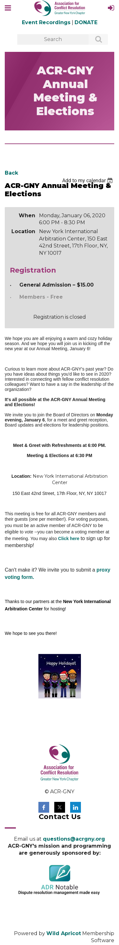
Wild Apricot (63, 933)
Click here (68, 538)
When (27, 215)
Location (23, 231)
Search (95, 39)
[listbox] (88, 180)
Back (11, 173)
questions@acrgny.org (74, 839)
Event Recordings (46, 22)
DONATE (86, 22)
